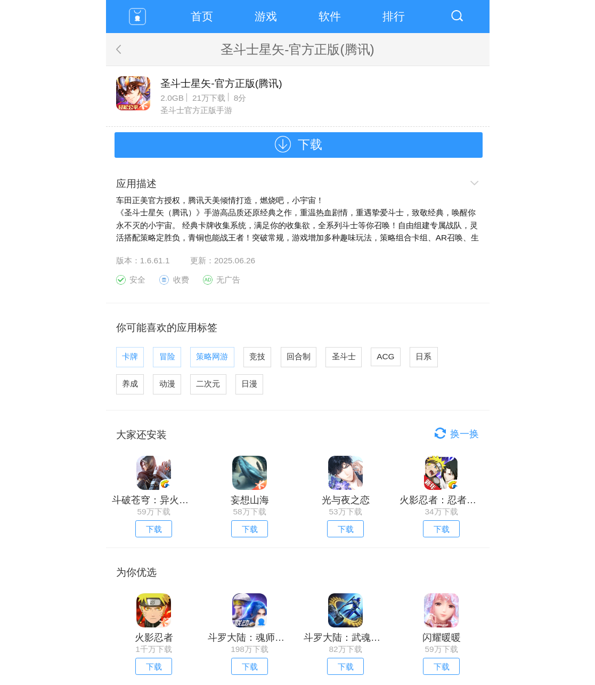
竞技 (257, 356)
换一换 (464, 434)
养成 (130, 383)
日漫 (249, 383)
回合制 (299, 356)
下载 (310, 144)
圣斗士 (344, 356)
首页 (202, 16)
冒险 (167, 356)
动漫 (167, 383)
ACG (385, 356)
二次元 (208, 383)
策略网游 (212, 356)
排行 (393, 16)
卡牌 (130, 356)
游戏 (266, 16)
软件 (330, 16)
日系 (423, 356)
